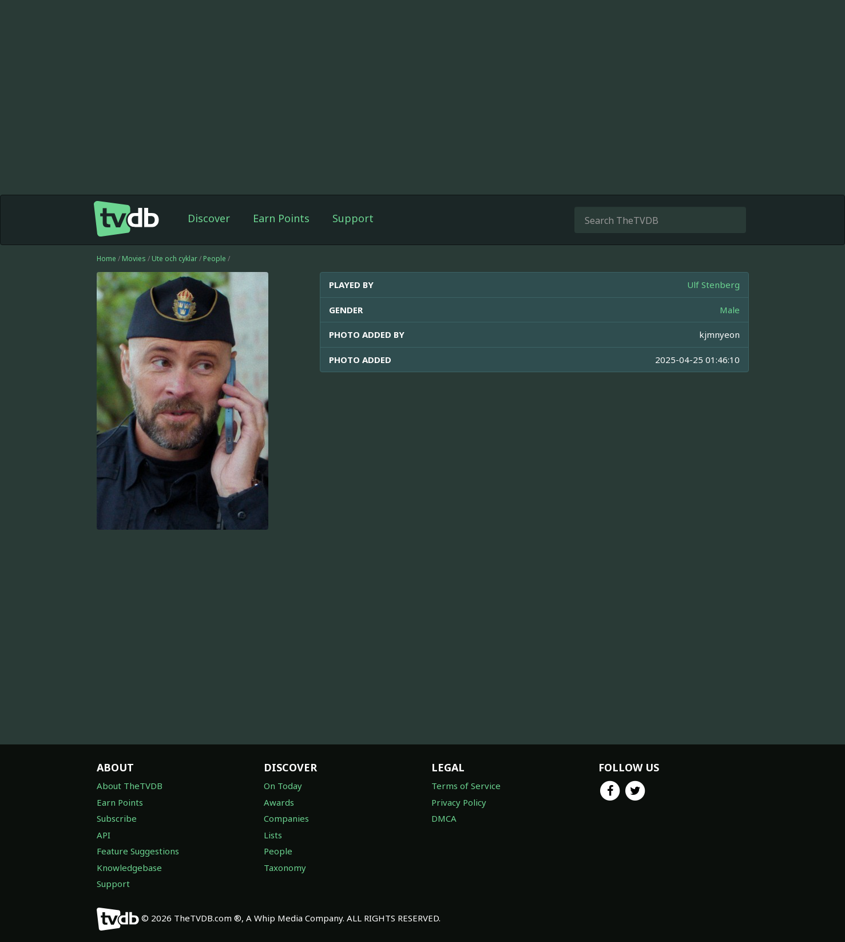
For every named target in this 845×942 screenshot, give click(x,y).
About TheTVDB (129, 785)
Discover (209, 218)
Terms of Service (466, 785)
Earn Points (281, 218)
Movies (134, 258)
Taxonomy (285, 867)
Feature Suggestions (138, 851)
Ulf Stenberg (713, 284)
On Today (283, 785)
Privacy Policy (458, 802)
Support (353, 218)
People (214, 258)
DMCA (444, 818)
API (103, 835)
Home (106, 258)
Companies (286, 818)
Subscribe (117, 818)
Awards (279, 802)
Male (730, 310)
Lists (273, 835)
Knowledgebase (129, 867)
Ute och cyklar (174, 258)
